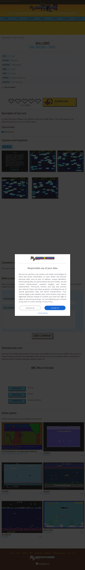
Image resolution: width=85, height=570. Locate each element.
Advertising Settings (33, 299)
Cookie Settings (36, 301)
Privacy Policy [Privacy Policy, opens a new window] (47, 301)
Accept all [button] (55, 308)
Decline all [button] (30, 308)
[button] (42, 313)
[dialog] (42, 285)
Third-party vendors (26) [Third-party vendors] (41, 286)
